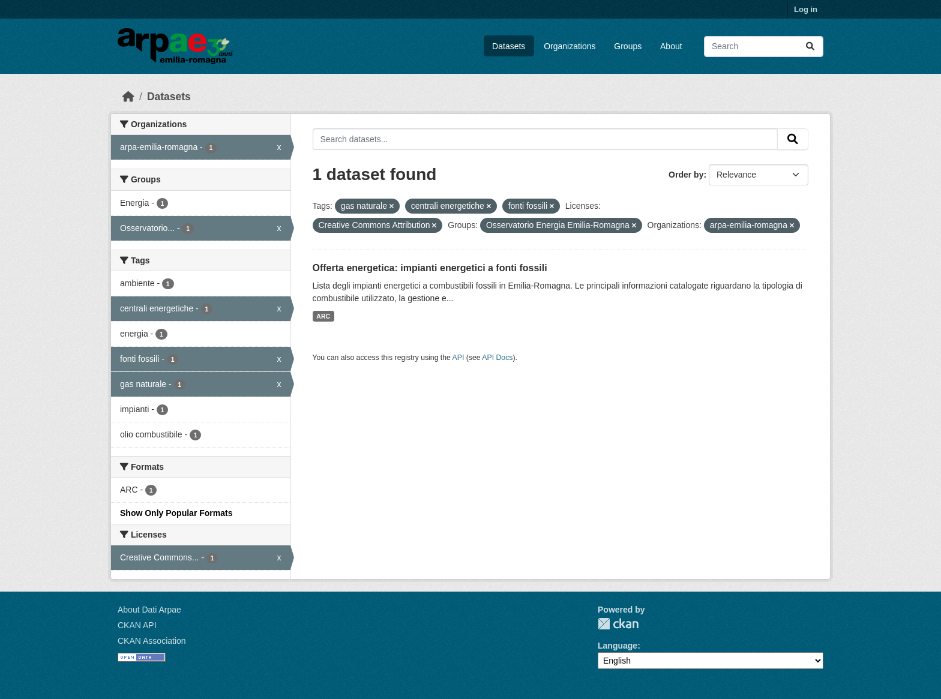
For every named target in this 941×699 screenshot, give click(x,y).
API (458, 357)
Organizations (569, 46)
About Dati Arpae (149, 609)
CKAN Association (152, 641)
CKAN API (137, 625)
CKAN (618, 623)
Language (617, 645)
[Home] (128, 97)
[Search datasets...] (763, 46)
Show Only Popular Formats (176, 513)
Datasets (508, 46)
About (671, 46)
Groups (628, 46)
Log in (805, 9)
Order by (686, 174)
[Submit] (810, 46)
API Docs (497, 357)
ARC (323, 316)
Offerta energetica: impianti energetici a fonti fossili (430, 268)
